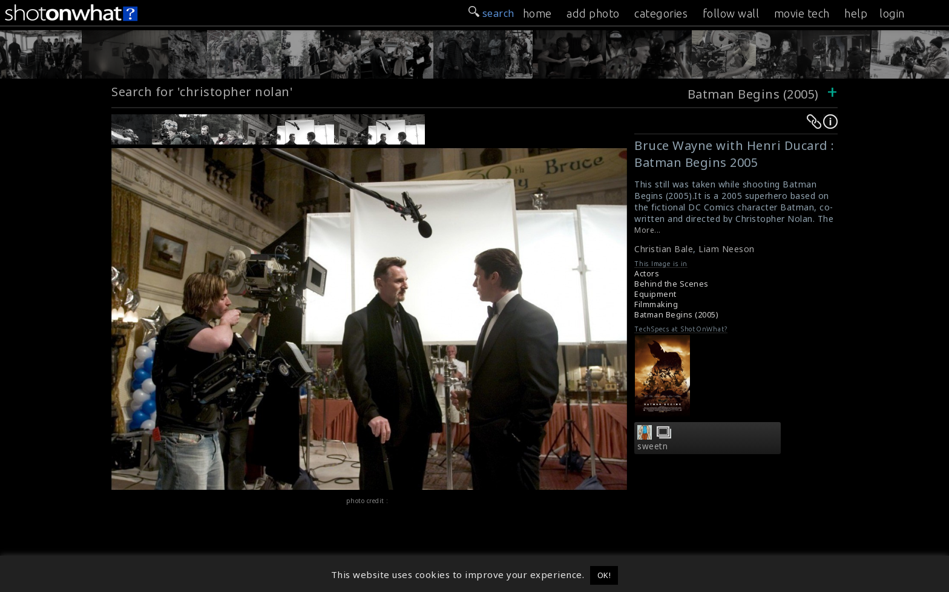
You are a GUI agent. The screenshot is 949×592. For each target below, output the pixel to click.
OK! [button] (604, 575)
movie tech (802, 13)
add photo (593, 13)
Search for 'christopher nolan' (202, 91)
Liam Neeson (726, 249)
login (892, 13)
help (855, 13)
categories (661, 13)
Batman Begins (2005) (753, 94)
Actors (646, 273)
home (537, 13)
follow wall (731, 13)
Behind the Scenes (671, 284)
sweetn (652, 446)
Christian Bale (663, 249)
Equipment (655, 294)
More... (647, 230)
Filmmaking (656, 304)
